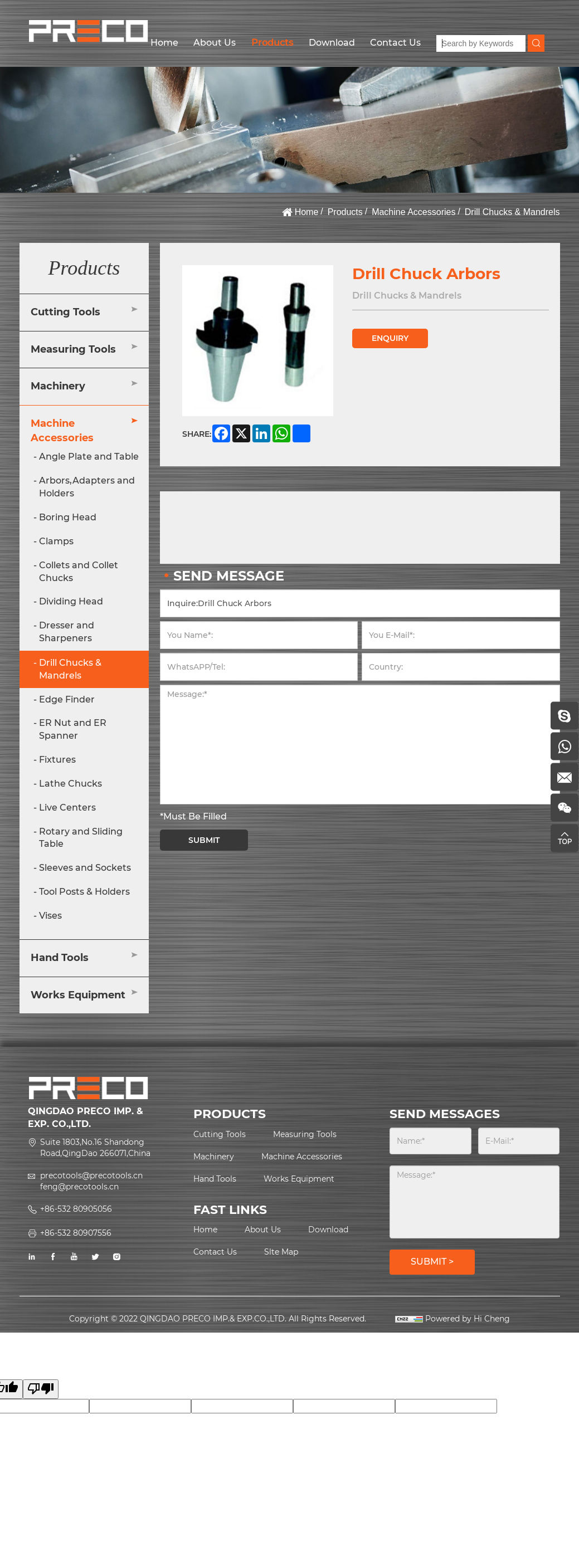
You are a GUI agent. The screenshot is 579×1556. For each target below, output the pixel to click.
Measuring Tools (73, 349)
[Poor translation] (41, 1389)
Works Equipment (78, 995)
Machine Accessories (413, 212)
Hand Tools (60, 958)
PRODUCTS (229, 1113)
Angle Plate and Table (89, 456)
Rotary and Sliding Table (81, 838)
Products (272, 42)
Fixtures (57, 759)
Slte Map (281, 1252)
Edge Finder (67, 699)
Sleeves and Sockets (85, 867)
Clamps (56, 541)
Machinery (58, 386)
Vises (50, 915)
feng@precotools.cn (79, 1187)
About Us (214, 42)
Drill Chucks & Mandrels (512, 212)
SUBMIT (204, 840)
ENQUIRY (390, 338)
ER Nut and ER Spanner (72, 729)
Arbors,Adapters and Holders (87, 487)
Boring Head (67, 517)
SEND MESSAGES (445, 1113)
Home (164, 42)
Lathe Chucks (70, 783)
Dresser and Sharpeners (66, 631)
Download (332, 42)
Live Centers (67, 807)
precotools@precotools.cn (91, 1175)
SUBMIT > (432, 1261)
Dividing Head (71, 601)
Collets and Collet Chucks (78, 571)
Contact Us (395, 42)
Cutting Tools (65, 312)
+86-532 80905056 (76, 1209)
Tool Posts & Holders (84, 891)
